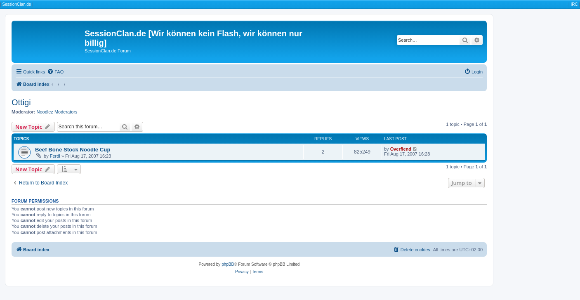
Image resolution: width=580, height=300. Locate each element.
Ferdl (55, 156)
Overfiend (400, 148)
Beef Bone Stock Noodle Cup (72, 149)
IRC (574, 4)
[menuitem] (55, 72)
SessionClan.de (16, 4)
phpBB (228, 264)
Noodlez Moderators (57, 111)
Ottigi (21, 102)
